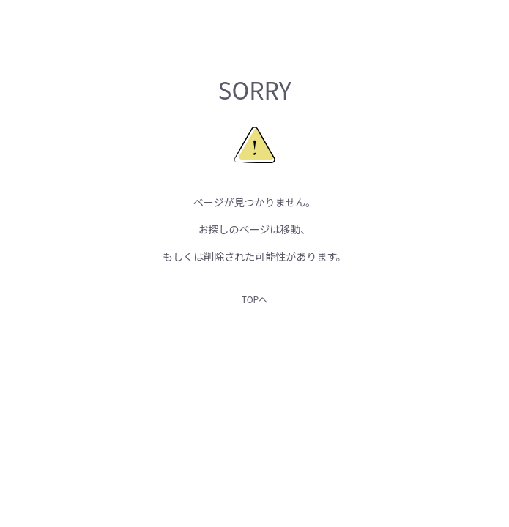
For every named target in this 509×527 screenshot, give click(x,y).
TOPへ (254, 299)
